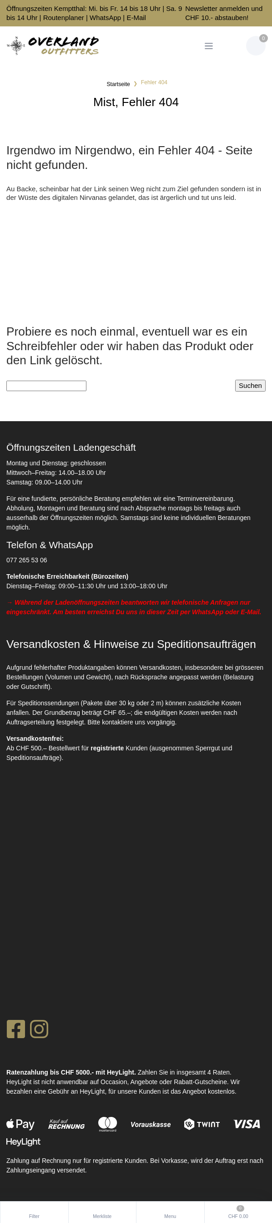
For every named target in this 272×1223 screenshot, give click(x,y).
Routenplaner (63, 17)
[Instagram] (39, 1031)
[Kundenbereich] (231, 46)
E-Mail (136, 17)
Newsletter (201, 8)
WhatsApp (105, 17)
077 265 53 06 (26, 560)
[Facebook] (15, 1031)
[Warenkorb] (256, 46)
